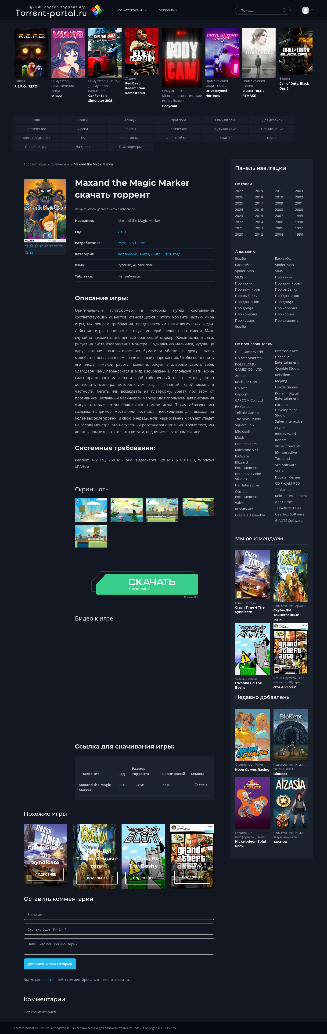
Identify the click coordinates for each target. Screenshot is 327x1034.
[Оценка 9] (27, 252)
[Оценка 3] (36, 245)
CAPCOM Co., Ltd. (249, 400)
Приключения (63, 86)
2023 (239, 215)
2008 (279, 209)
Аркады (146, 254)
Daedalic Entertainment (287, 359)
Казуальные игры (285, 837)
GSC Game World (249, 351)
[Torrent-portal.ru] (59, 10)
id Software (244, 509)
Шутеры (294, 682)
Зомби (240, 258)
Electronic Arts (286, 350)
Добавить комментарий (49, 963)
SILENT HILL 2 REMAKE (253, 93)
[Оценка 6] (51, 245)
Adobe (240, 375)
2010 (122, 231)
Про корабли (246, 314)
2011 (279, 190)
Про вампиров (247, 289)
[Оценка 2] (31, 245)
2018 (259, 197)
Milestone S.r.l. (247, 449)
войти (48, 979)
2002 (299, 197)
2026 (239, 197)
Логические (59, 164)
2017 (259, 203)
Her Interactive (247, 485)
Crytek (280, 427)
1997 (299, 228)
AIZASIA (280, 842)
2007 (279, 215)
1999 (299, 215)
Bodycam (169, 106)
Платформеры (245, 837)
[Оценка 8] (61, 245)
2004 (279, 234)
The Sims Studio (248, 419)
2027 (239, 190)
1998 (299, 221)
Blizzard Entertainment (247, 465)
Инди (55, 90)
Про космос (245, 320)
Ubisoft (241, 388)
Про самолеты (287, 320)
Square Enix (244, 425)
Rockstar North (247, 381)
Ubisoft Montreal (249, 357)
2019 (259, 190)
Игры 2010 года (167, 254)
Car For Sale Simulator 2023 (100, 98)
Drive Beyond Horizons (216, 93)
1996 (299, 234)
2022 (239, 221)
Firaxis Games (286, 387)
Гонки (222, 86)
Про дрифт (244, 308)
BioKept (280, 774)
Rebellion (282, 374)
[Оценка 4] (41, 245)
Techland (282, 458)
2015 (259, 215)
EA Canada (243, 406)
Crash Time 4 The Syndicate (45, 855)
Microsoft (243, 431)
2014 (259, 221)
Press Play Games (132, 242)
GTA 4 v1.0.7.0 (284, 687)
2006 (279, 221)
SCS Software (286, 464)
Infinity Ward (285, 433)
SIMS (239, 277)
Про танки (244, 283)
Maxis (240, 437)
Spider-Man (244, 270)
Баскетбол (243, 264)
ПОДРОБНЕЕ (45, 874)
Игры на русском (285, 678)
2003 (299, 190)
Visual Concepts (288, 446)
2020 (239, 234)
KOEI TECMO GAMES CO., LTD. (249, 367)
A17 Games (284, 501)
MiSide (56, 96)
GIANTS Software (289, 520)
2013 (259, 228)
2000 (299, 209)
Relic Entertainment (291, 495)
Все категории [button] (129, 10)
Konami (281, 440)
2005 (279, 228)
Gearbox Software (290, 514)
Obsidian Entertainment (247, 494)
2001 (299, 203)
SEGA (279, 470)
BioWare (242, 456)
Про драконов (247, 301)
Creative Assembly (250, 515)
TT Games (283, 489)
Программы (167, 10)
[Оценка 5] (46, 245)
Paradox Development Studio (286, 409)
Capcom (241, 394)
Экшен (19, 81)
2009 (279, 203)
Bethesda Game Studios (248, 476)
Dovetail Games (288, 477)
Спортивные (244, 765)
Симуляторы (61, 81)
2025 (239, 203)
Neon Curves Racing (252, 769)
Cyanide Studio (287, 368)
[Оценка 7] (56, 245)
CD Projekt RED (287, 483)
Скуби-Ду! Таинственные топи (97, 858)
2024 (239, 209)
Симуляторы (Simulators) (99, 88)
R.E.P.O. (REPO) (26, 86)
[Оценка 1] (27, 245)
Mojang (281, 380)
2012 (259, 234)
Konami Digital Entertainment (287, 396)
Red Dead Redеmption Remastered (135, 88)
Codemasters (246, 443)
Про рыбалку (246, 295)
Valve (239, 502)
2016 (259, 209)
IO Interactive (286, 452)
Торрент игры (35, 164)
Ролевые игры (283, 769)
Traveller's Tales (288, 508)
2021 (239, 228)
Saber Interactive (289, 421)
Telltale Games (247, 412)
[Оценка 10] (31, 252)
